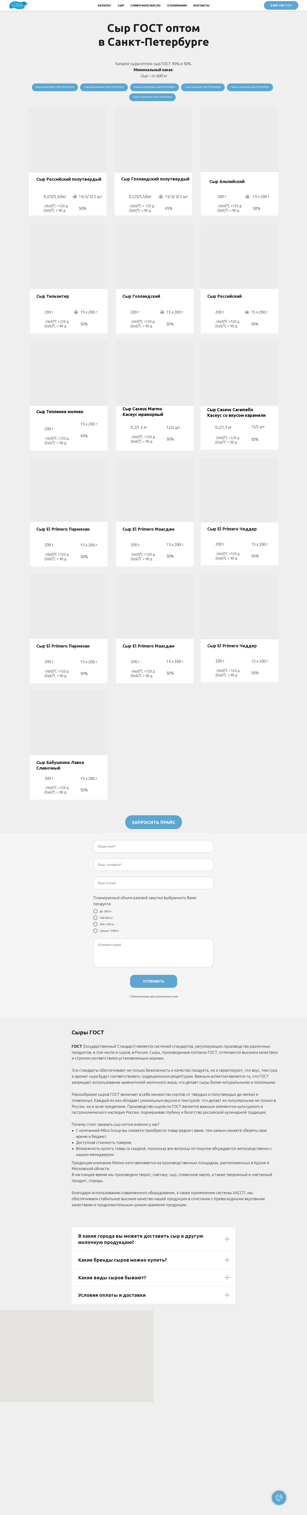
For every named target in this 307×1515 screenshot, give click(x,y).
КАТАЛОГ (104, 5)
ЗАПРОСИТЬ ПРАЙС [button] (153, 824)
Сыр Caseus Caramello (230, 412)
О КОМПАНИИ (177, 5)
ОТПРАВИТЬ (153, 984)
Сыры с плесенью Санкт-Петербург (125, 98)
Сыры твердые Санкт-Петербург (236, 87)
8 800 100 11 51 (281, 5)
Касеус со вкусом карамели (236, 418)
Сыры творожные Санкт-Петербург (179, 98)
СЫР (121, 5)
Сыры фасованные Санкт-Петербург (125, 87)
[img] (239, 142)
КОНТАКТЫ (201, 5)
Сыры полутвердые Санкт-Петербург (181, 87)
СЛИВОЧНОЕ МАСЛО (145, 5)
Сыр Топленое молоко (59, 414)
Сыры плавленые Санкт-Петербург (70, 87)
